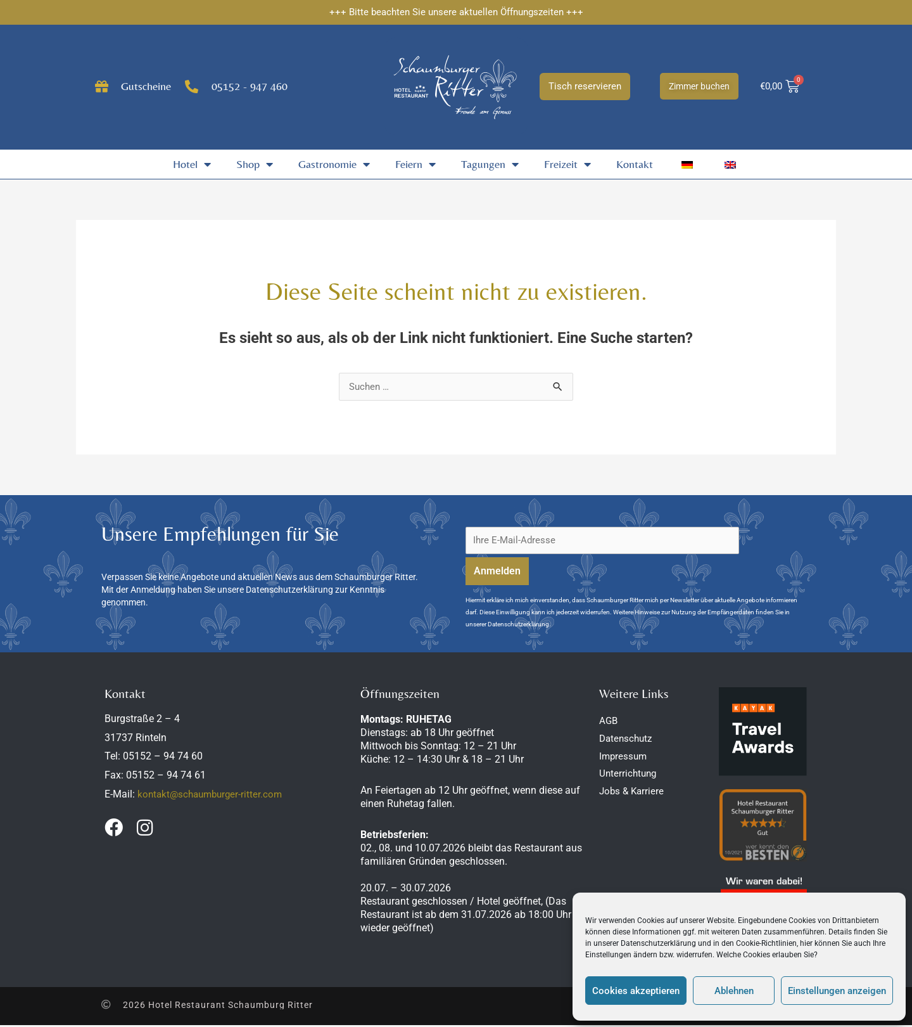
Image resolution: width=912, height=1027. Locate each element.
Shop (254, 164)
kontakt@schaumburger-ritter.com (213, 796)
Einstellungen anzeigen (837, 991)
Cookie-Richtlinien (766, 943)
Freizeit (567, 164)
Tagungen (490, 164)
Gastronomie (334, 164)
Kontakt (634, 164)
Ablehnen (734, 991)
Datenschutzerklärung (658, 943)
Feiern (415, 164)
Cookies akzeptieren (636, 991)
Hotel (192, 164)
